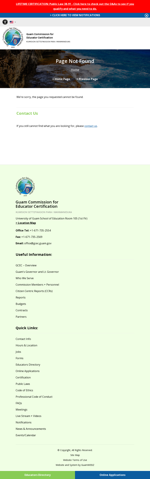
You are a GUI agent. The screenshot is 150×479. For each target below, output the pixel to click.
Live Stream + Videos (28, 416)
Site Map (75, 455)
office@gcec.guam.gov (37, 243)
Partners (21, 317)
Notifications (23, 422)
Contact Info (23, 339)
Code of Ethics (24, 390)
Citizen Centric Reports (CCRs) (34, 291)
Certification (23, 377)
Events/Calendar (26, 435)
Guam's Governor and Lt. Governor (37, 272)
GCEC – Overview (26, 265)
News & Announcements (31, 429)
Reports (21, 297)
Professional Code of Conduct (34, 397)
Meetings (21, 409)
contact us (90, 126)
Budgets (21, 304)
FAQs (19, 403)
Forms (19, 358)
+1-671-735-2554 (40, 230)
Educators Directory (28, 364)
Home (75, 70)
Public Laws (23, 384)
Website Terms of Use (75, 460)
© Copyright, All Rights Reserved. (75, 450)
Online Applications (28, 371)
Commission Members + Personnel (37, 284)
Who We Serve (25, 278)
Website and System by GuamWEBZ (75, 464)
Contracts (22, 310)
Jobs (18, 352)
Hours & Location (26, 345)
